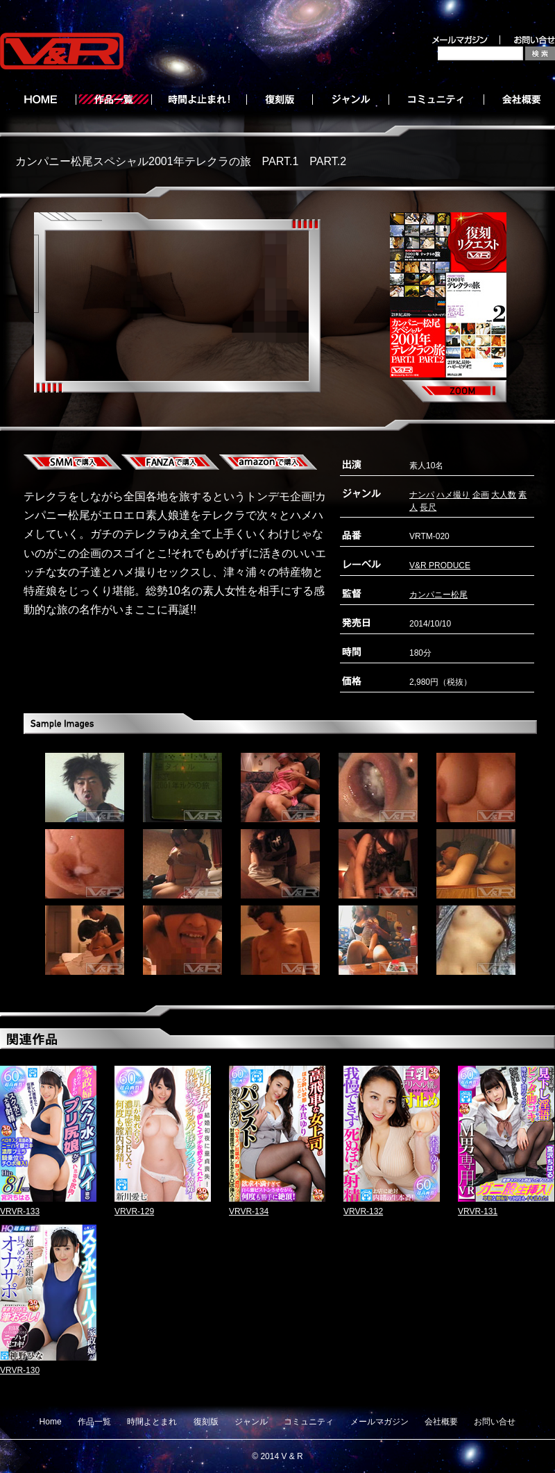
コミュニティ (309, 1422)
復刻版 (206, 1422)
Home (51, 1422)
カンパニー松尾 (438, 594)
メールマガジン (379, 1422)
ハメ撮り (453, 495)
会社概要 (441, 1422)
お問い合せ (494, 1422)
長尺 (428, 507)
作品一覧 (94, 1422)
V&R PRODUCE (439, 565)
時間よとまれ (152, 1422)
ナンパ (421, 495)
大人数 (503, 495)
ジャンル (251, 1422)
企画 (480, 495)
